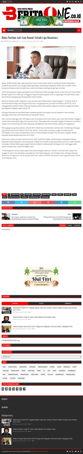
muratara (67, 194)
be (22, 194)
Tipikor (12, 378)
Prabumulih (60, 374)
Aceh (4, 367)
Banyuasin (15, 194)
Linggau (6, 370)
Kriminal (67, 367)
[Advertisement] (41, 176)
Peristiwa (34, 374)
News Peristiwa (14, 197)
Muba (54, 194)
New (74, 194)
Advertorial (12, 367)
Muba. (60, 194)
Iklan (59, 367)
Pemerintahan (34, 197)
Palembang (71, 370)
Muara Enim (46, 194)
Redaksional (70, 374)
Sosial (5, 378)
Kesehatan (37, 194)
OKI (49, 370)
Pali (4, 374)
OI (44, 370)
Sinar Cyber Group (14, 451)
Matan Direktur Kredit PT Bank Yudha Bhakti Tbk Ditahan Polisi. (34, 317)
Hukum (52, 367)
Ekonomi (28, 194)
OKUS (54, 370)
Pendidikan (45, 197)
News (4, 197)
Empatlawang (42, 367)
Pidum (43, 374)
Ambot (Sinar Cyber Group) (39, 451)
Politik (50, 374)
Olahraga (24, 197)
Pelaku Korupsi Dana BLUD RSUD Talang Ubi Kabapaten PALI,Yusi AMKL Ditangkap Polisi (42, 326)
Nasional (31, 370)
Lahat (74, 367)
